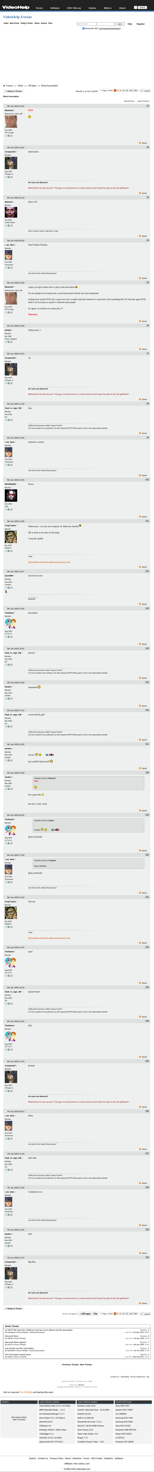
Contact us (43, 1458)
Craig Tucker (10, 525)
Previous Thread (70, 1364)
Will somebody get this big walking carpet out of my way (49, 562)
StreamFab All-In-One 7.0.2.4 (89, 1422)
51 (127, 90)
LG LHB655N (120, 1414)
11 (123, 90)
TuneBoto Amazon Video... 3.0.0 (90, 1442)
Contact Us (115, 1376)
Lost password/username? (110, 28)
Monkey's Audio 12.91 (86, 1406)
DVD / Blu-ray (74, 8)
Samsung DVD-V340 (124, 1418)
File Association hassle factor (18, 1354)
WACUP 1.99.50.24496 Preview (90, 1426)
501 (135, 90)
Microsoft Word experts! (15, 1342)
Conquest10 (10, 152)
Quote (143, 143)
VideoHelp (125, 1376)
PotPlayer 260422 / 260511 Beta (52, 1430)
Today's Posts (26, 23)
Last (147, 91)
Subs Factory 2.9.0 (85, 1430)
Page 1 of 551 (107, 90)
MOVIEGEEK (10, 484)
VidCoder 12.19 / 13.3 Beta (50, 1438)
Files (50, 23)
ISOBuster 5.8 (45, 1426)
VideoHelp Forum (17, 17)
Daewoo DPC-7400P (124, 1410)
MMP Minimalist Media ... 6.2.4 (52, 1410)
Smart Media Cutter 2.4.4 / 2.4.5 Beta (54, 1406)
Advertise (76, 1458)
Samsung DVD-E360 (124, 1422)
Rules (37, 23)
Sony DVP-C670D (122, 1426)
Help (130, 24)
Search (44, 23)
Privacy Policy (56, 1458)
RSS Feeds (96, 1458)
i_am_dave (9, 245)
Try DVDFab (26, 1392)
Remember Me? (90, 28)
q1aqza (8, 330)
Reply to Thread (14, 91)
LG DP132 (119, 1438)
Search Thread (142, 101)
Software (54, 8)
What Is (108, 8)
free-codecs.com (82, 1463)
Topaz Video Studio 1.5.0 (87, 1434)
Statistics (108, 1458)
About (122, 8)
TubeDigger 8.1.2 (46, 1434)
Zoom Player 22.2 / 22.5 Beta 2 (52, 1418)
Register (141, 24)
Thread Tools (129, 101)
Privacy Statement (137, 1376)
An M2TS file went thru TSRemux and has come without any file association (38, 1330)
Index (6, 23)
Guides (92, 8)
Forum (39, 8)
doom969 (9, 576)
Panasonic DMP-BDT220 (125, 1430)
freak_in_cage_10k (13, 408)
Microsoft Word (11, 1336)
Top (95, 1313)
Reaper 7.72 (82, 1438)
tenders (8, 687)
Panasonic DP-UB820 (124, 1442)
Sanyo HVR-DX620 (123, 1434)
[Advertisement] (78, 57)
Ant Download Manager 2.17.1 (51, 1414)
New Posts (14, 23)
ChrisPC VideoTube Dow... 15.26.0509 (93, 1410)
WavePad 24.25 (45, 1422)
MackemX (9, 110)
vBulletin (81, 1385)
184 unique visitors (19, 1417)
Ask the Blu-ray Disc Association (19, 1348)
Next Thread (85, 1364)
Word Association (49, 85)
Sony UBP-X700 (122, 1406)
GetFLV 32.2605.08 (85, 1418)
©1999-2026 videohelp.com (77, 1469)
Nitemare (9, 202)
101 (131, 90)
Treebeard (9, 613)
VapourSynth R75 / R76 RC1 (51, 1442)
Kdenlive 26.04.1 (84, 1414)
